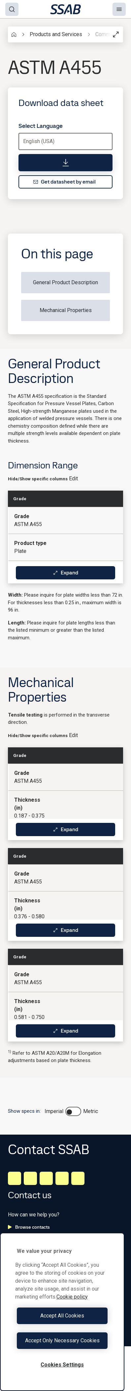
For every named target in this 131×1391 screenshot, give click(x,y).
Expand (65, 572)
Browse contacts (29, 1227)
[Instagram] (46, 1178)
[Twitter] (62, 1178)
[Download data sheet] (65, 162)
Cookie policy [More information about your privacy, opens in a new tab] (72, 1297)
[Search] (11, 9)
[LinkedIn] (14, 1178)
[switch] (73, 1111)
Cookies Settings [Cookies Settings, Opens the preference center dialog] (62, 1365)
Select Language (40, 126)
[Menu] (119, 9)
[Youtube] (77, 1178)
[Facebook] (30, 1178)
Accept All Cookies (62, 1315)
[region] (62, 1312)
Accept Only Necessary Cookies (62, 1340)
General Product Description (65, 282)
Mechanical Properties (66, 310)
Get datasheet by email (64, 181)
